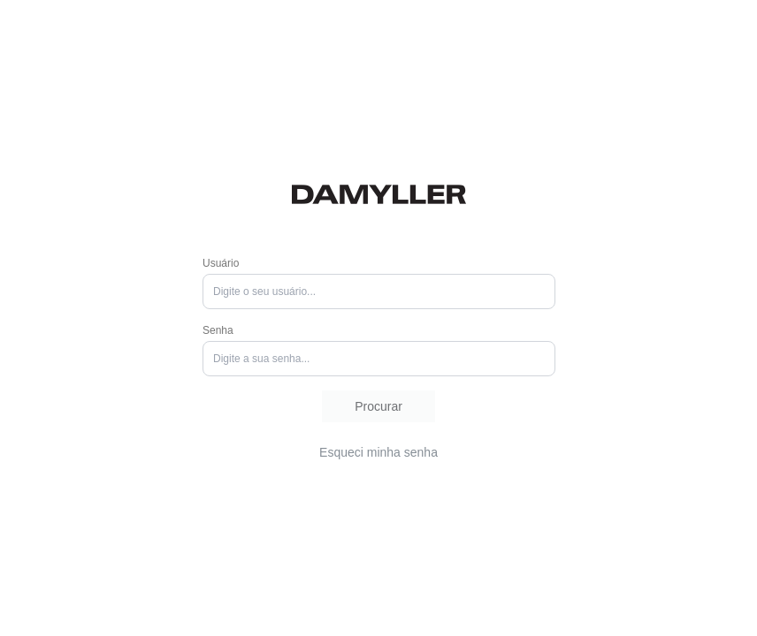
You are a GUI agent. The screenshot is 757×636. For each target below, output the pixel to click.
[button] (378, 406)
